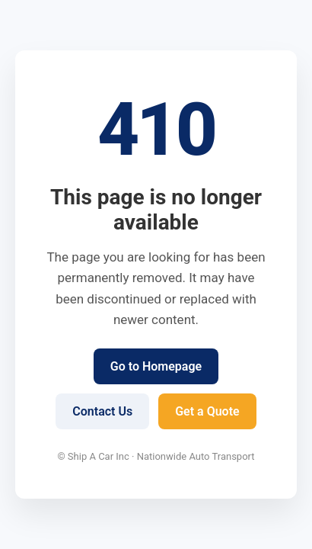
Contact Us (102, 411)
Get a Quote (207, 411)
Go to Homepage (156, 366)
